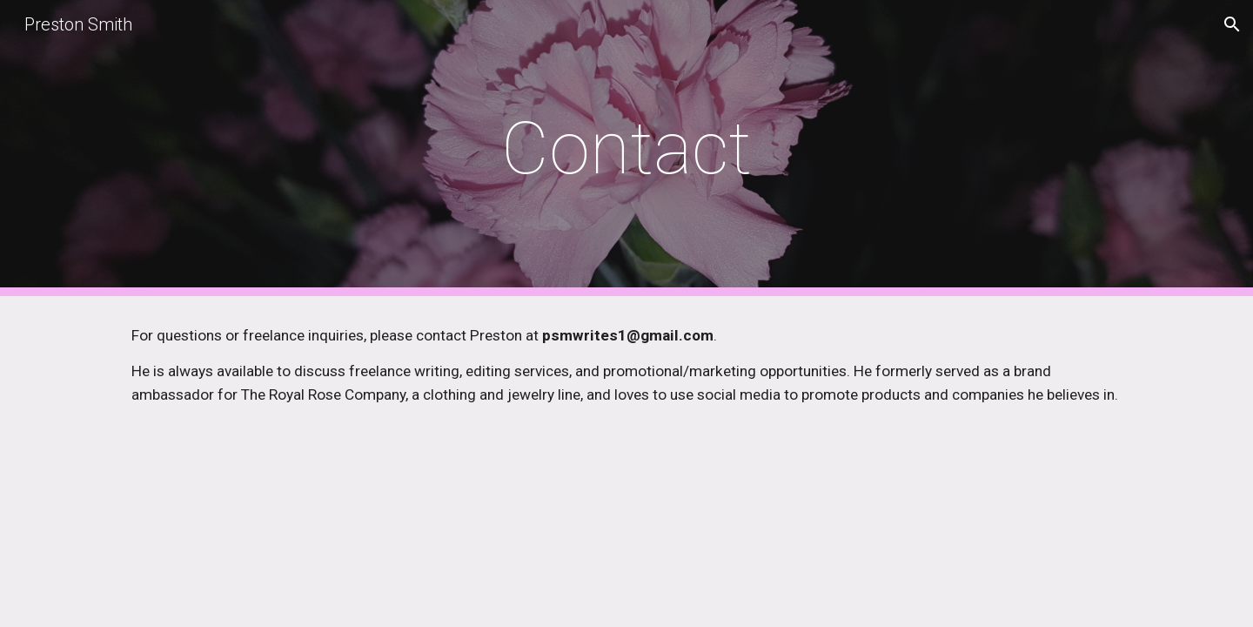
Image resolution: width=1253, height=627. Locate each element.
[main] (626, 148)
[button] (1232, 24)
